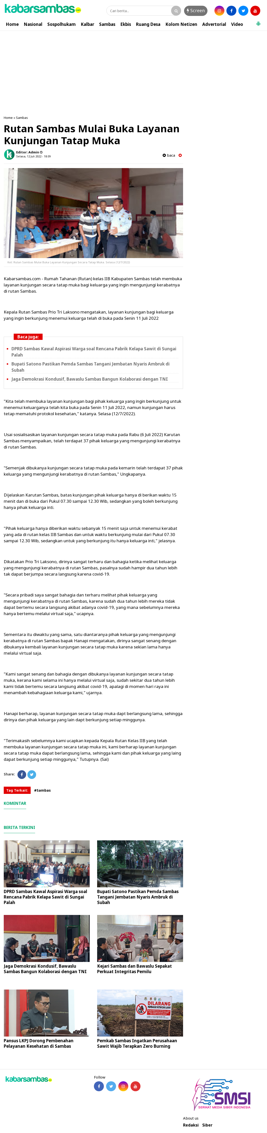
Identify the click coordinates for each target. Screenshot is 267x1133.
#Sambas (42, 790)
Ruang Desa (148, 24)
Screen (196, 10)
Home (12, 24)
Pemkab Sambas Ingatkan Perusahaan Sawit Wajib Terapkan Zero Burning (137, 1043)
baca (169, 155)
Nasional (33, 24)
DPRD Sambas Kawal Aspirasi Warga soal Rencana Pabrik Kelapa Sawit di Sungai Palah (45, 897)
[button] (258, 21)
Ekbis (125, 24)
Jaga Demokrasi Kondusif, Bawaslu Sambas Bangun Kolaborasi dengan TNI (89, 379)
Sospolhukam (61, 24)
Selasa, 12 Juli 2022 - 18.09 (33, 156)
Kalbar (87, 24)
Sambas (107, 24)
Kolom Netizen (181, 24)
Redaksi (191, 1125)
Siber (207, 1125)
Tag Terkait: (17, 790)
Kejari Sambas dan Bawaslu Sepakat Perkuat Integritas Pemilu (134, 968)
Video (237, 24)
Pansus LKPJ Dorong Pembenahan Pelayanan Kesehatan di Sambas (38, 1043)
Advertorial (214, 24)
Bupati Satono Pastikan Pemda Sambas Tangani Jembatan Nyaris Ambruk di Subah (138, 897)
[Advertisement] (133, 68)
